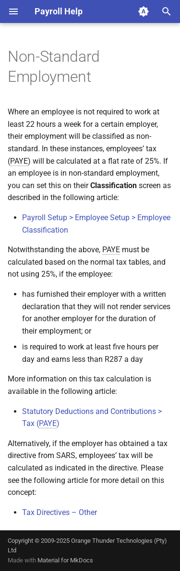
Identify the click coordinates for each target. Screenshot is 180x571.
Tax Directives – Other (59, 512)
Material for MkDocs (65, 560)
